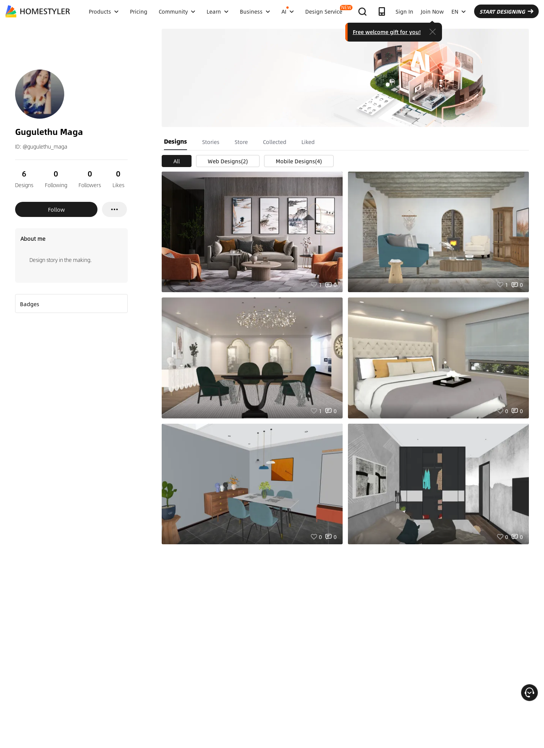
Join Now (432, 11)
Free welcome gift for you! (387, 32)
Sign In (404, 11)
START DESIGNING (506, 11)
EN (458, 11)
